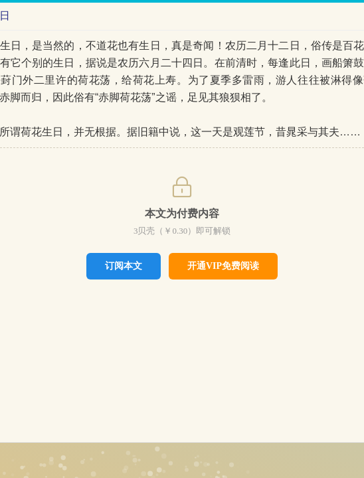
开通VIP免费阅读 (223, 266)
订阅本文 (123, 265)
